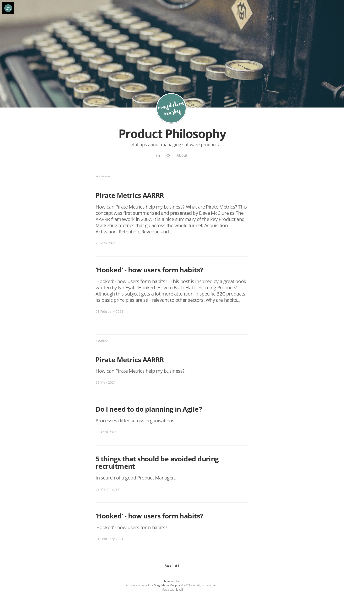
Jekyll (179, 589)
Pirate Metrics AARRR (130, 195)
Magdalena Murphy (167, 585)
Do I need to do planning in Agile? (149, 409)
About (182, 155)
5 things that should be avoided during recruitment (157, 462)
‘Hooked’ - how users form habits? (149, 269)
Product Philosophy (171, 108)
